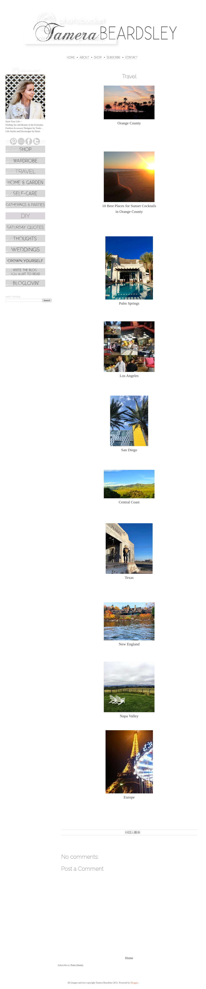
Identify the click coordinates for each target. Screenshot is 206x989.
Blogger (134, 982)
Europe (129, 797)
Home (129, 958)
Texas (129, 578)
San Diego (129, 450)
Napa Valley (129, 716)
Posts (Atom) (77, 965)
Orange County (129, 123)
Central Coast (129, 502)
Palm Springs (129, 303)
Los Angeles (129, 376)
